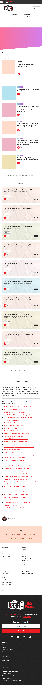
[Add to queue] (21, 74)
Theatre (29, 538)
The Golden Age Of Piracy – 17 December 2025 (18, 352)
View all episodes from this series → (21, 371)
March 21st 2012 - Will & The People (13, 425)
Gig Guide (4, 578)
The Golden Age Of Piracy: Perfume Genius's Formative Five (27, 158)
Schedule (14, 14)
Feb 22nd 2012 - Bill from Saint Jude (13, 436)
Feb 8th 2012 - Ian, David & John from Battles (16, 441)
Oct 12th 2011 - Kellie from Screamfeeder (15, 486)
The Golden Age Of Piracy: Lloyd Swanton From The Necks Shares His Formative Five (27, 142)
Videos (14, 24)
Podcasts (24, 554)
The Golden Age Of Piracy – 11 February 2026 (18, 208)
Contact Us (5, 645)
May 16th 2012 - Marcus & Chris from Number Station (18, 407)
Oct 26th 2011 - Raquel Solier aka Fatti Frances (16, 479)
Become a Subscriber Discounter (10, 676)
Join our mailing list (21, 622)
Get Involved (5, 660)
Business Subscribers (7, 678)
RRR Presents (5, 575)
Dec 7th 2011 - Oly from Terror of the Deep (15, 463)
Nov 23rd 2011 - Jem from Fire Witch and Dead (16, 468)
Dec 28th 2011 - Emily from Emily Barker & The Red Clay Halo (20, 455)
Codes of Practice (6, 651)
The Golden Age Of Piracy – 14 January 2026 (18, 281)
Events (4, 569)
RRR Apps (27, 616)
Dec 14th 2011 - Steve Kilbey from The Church (16, 460)
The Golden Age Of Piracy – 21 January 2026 (18, 263)
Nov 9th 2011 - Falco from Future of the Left (15, 473)
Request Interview (6, 665)
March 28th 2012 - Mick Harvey (12, 423)
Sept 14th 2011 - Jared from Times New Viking (16, 497)
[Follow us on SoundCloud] (23, 637)
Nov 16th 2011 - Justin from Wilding (13, 471)
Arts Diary (4, 580)
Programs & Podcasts (27, 15)
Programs (24, 552)
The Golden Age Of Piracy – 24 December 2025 (19, 334)
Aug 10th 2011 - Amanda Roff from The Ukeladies (17, 502)
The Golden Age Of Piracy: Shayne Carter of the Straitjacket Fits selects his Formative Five (28, 125)
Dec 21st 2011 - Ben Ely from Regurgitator (15, 457)
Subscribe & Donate (27, 569)
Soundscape (14, 21)
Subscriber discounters (27, 571)
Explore (24, 547)
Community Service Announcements (11, 680)
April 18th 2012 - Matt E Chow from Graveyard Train (18, 415)
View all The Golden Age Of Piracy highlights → (21, 175)
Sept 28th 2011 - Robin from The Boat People (16, 491)
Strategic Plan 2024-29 (8, 649)
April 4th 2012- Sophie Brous (11, 420)
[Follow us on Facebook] (18, 637)
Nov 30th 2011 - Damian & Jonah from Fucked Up (17, 465)
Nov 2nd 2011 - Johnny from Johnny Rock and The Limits (19, 476)
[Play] (19, 74)
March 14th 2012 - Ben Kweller (12, 428)
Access (4, 647)
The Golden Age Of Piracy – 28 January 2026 (18, 245)
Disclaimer (5, 654)
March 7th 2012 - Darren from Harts (13, 431)
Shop (3, 591)
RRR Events (5, 573)
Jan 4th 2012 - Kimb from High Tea (13, 452)
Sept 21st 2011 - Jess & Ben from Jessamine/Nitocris (18, 494)
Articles (27, 21)
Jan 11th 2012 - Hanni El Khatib (12, 449)
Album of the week (26, 558)
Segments (4, 552)
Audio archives (6, 556)
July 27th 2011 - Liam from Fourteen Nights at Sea (17, 508)
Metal (22, 538)
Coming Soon (5, 571)
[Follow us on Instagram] (30, 637)
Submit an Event (6, 584)
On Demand (5, 547)
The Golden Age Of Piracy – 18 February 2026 (18, 190)
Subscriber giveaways (27, 573)
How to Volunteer (6, 662)
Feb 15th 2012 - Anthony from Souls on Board (16, 439)
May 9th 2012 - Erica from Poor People (14, 409)
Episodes (4, 554)
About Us (4, 642)
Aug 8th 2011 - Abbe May (10, 505)
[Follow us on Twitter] (12, 637)
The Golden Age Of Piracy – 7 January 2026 (17, 298)
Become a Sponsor (7, 673)
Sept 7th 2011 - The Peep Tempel (12, 500)
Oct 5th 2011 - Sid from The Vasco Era (14, 489)
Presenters (14, 19)
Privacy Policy (5, 656)
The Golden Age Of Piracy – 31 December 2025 (18, 314)
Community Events (7, 582)
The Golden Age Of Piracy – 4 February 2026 (18, 226)
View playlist (7, 195)
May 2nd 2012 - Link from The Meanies (14, 412)
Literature (13, 538)
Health (25, 534)
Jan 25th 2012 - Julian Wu (11, 444)
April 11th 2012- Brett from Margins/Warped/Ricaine (18, 417)
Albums (27, 19)
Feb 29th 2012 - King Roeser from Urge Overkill (16, 433)
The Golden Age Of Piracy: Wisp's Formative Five (28, 90)
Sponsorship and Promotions (10, 671)
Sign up (21, 631)
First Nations (15, 534)
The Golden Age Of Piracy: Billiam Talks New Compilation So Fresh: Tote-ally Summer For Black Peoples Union (28, 108)
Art (7, 534)
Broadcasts (5, 53)
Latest (3, 549)
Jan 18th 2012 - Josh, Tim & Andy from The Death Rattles (19, 447)
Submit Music (5, 667)
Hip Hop (33, 534)
